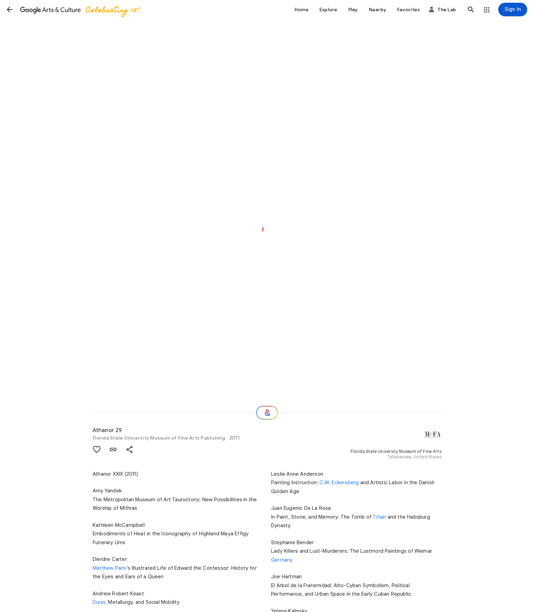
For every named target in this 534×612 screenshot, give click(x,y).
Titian (379, 517)
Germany (282, 560)
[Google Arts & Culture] (79, 9)
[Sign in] (512, 9)
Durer (99, 602)
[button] (9, 9)
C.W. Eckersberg (339, 482)
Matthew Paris (110, 568)
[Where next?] (267, 412)
